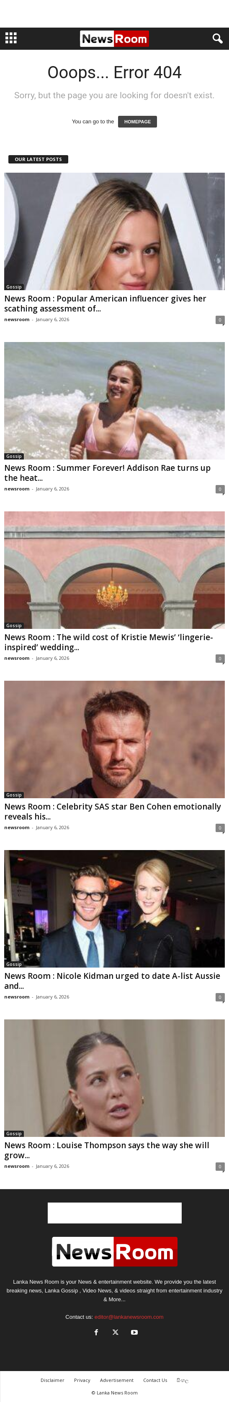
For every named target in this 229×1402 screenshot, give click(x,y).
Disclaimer (52, 1380)
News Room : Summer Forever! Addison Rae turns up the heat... (107, 472)
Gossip (14, 287)
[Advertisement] (115, 13)
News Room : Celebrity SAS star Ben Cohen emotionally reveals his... (112, 811)
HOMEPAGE (137, 121)
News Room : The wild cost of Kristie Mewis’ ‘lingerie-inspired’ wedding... (108, 642)
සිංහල (182, 1380)
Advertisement (117, 1380)
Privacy (82, 1380)
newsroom (16, 319)
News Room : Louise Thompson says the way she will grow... (106, 1150)
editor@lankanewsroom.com (129, 1317)
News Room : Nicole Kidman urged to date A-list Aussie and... (112, 980)
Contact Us (155, 1380)
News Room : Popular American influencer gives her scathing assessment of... (105, 303)
